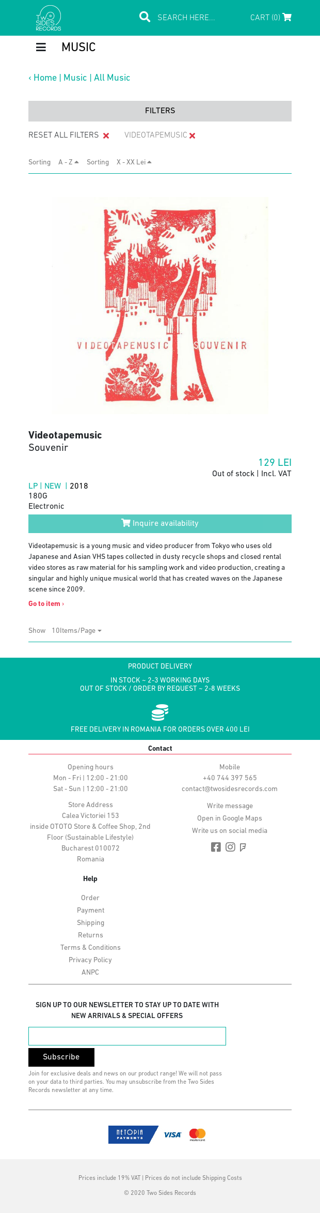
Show (40, 631)
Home (45, 78)
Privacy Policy (90, 960)
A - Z (68, 162)
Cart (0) (271, 17)
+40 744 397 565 (230, 778)
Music (75, 78)
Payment (90, 911)
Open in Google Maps (229, 819)
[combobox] (77, 631)
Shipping (90, 923)
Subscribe (61, 1057)
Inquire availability (160, 523)
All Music (112, 78)
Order (90, 898)
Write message (230, 806)
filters (160, 111)
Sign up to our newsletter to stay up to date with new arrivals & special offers (127, 1011)
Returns (90, 935)
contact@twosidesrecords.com (230, 789)
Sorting (42, 162)
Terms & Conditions (90, 948)
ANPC (90, 973)
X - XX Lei (134, 162)
